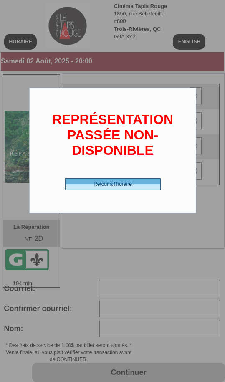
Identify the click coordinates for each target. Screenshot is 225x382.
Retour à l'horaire (113, 184)
